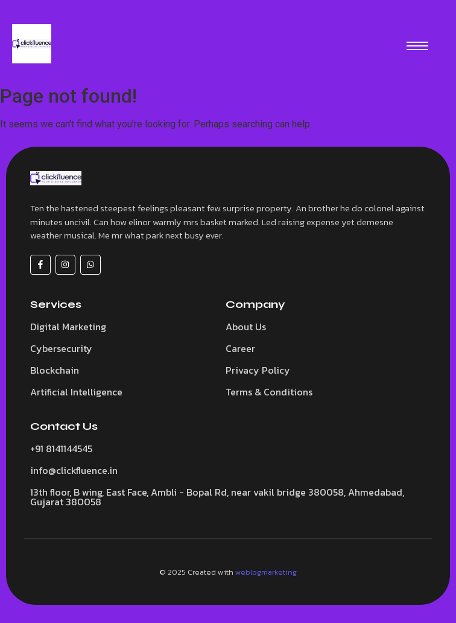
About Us (246, 326)
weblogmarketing (266, 572)
